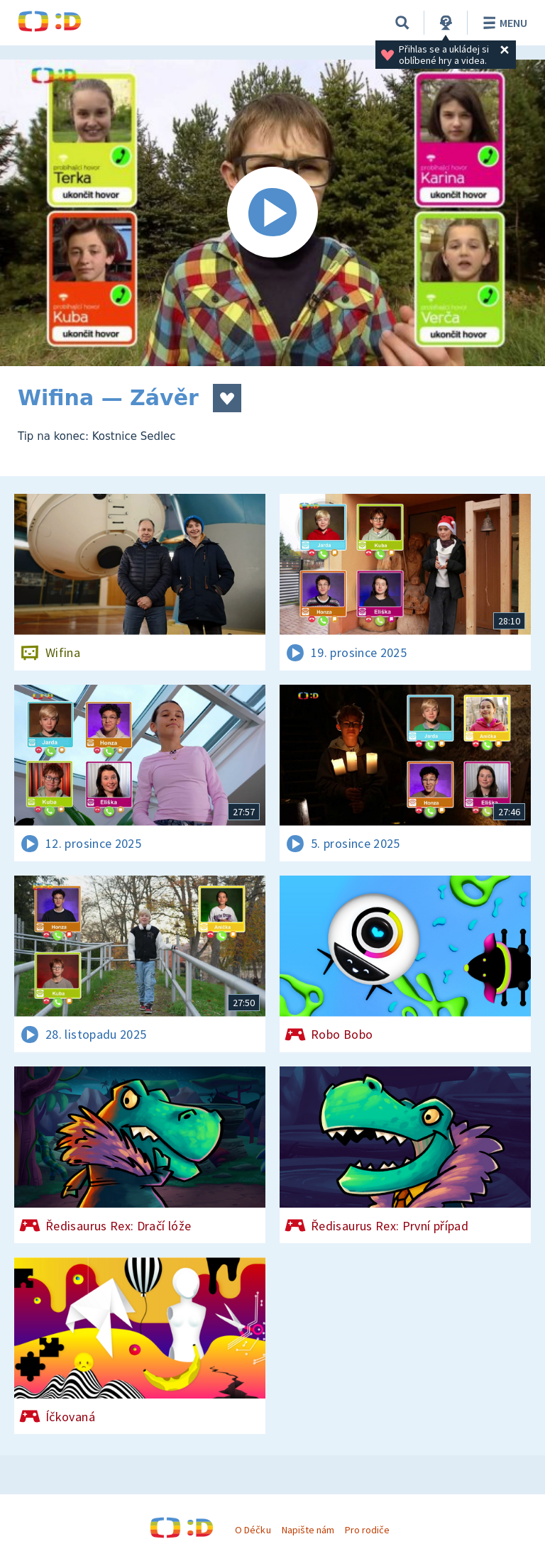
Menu (502, 22)
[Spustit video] (272, 213)
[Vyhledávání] (402, 22)
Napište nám (308, 1529)
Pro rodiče (367, 1529)
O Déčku (252, 1529)
